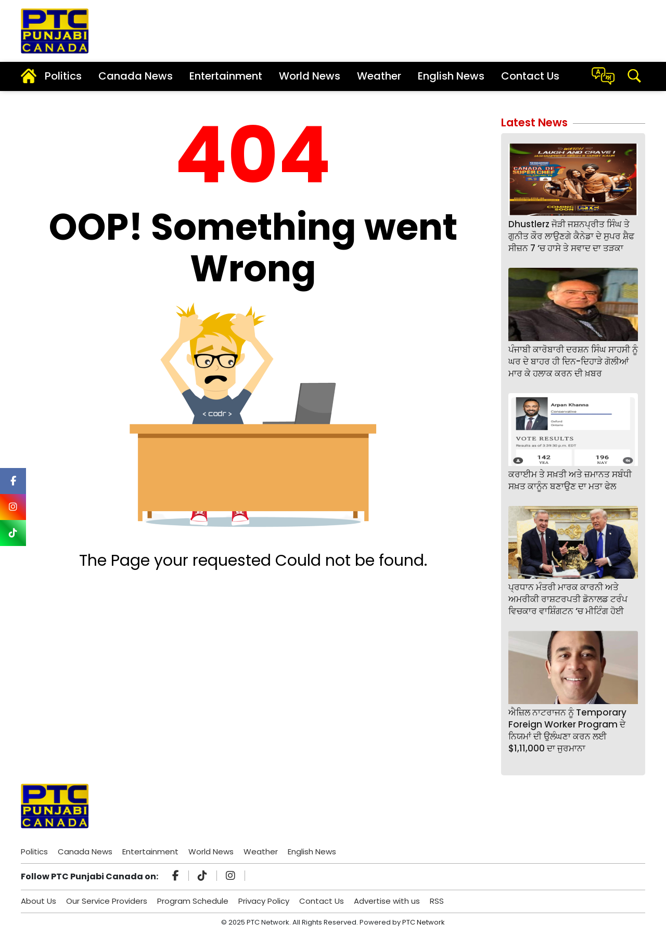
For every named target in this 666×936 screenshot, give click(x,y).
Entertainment (225, 76)
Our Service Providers (106, 900)
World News (309, 76)
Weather (379, 76)
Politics (63, 76)
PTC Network (423, 922)
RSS (437, 900)
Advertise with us (387, 900)
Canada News (135, 76)
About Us (38, 900)
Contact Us (530, 76)
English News (451, 76)
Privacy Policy (263, 900)
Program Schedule (192, 900)
